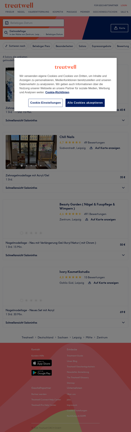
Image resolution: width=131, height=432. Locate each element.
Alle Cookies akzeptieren (85, 102)
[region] (65, 84)
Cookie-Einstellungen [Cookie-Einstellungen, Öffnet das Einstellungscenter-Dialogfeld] (45, 102)
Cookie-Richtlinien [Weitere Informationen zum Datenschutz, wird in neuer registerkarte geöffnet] (57, 92)
